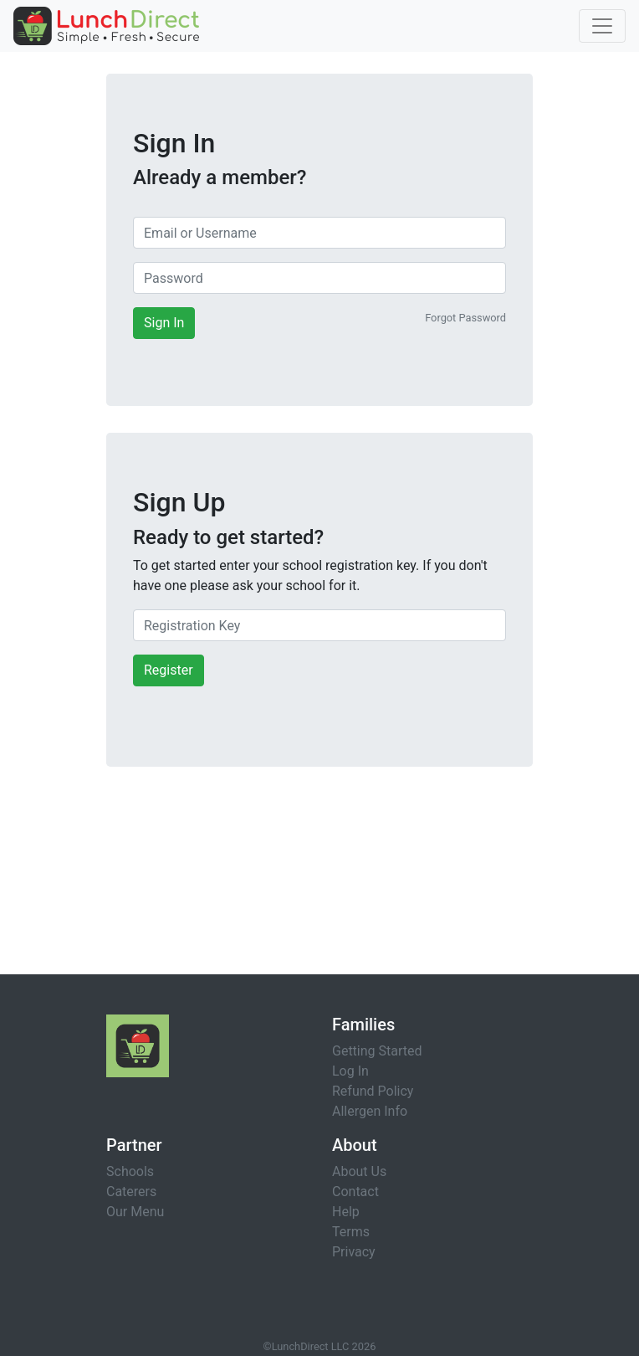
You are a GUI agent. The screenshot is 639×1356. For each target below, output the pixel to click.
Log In (350, 1071)
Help (346, 1212)
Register (168, 670)
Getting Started (377, 1051)
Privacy (354, 1252)
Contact (355, 1191)
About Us (359, 1171)
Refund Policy (372, 1091)
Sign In (164, 323)
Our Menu (135, 1212)
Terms (351, 1232)
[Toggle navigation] (602, 26)
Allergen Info (369, 1111)
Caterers (131, 1191)
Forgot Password (465, 317)
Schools (130, 1171)
